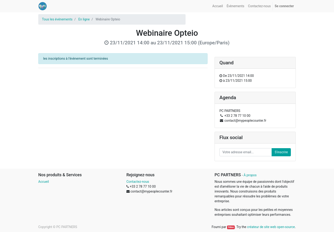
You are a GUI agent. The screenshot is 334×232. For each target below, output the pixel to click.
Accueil (43, 181)
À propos (250, 175)
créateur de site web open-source (271, 227)
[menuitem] (217, 6)
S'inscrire (281, 152)
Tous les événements (57, 19)
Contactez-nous (137, 181)
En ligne (84, 19)
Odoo (231, 227)
